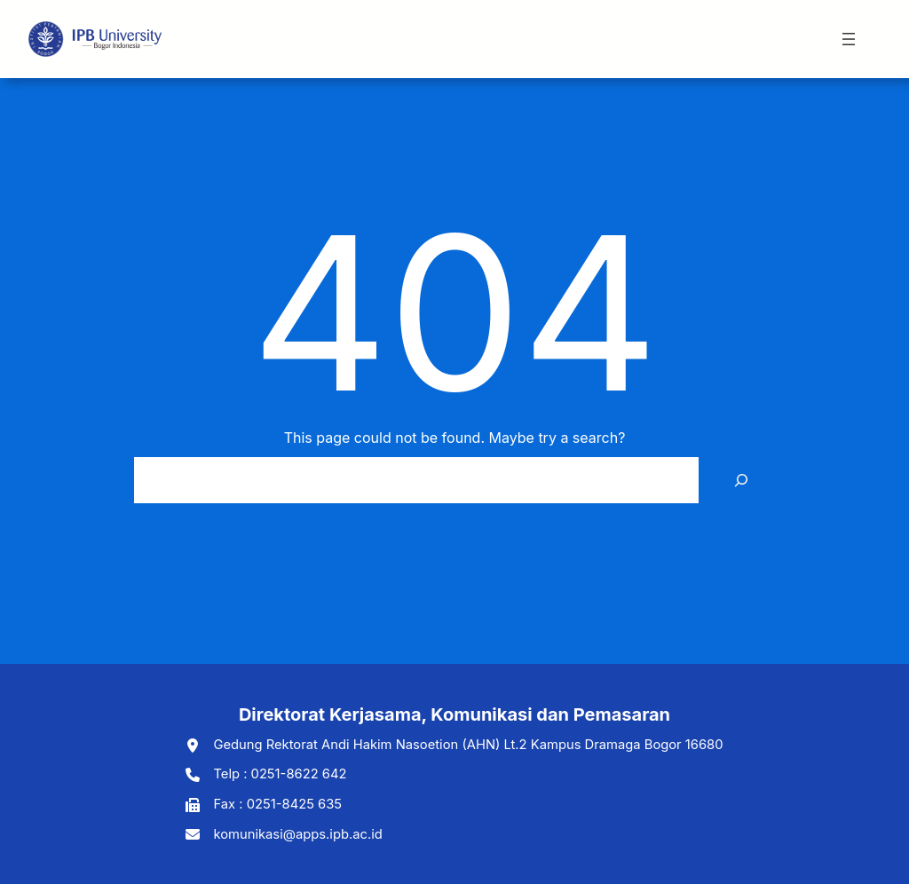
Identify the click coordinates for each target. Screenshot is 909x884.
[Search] (741, 480)
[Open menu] (848, 39)
